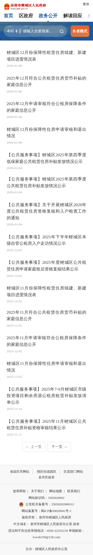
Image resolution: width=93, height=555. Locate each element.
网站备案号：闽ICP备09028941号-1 (47, 511)
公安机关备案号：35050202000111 (46, 504)
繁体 (86, 4)
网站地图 (55, 491)
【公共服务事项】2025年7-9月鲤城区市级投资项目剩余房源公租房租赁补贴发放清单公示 (47, 396)
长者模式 (79, 31)
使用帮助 (19, 491)
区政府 (26, 15)
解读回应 (72, 15)
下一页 (59, 446)
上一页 (34, 446)
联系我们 (73, 491)
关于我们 (37, 491)
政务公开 (48, 15)
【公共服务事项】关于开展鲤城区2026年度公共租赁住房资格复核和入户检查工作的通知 (47, 211)
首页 (8, 15)
